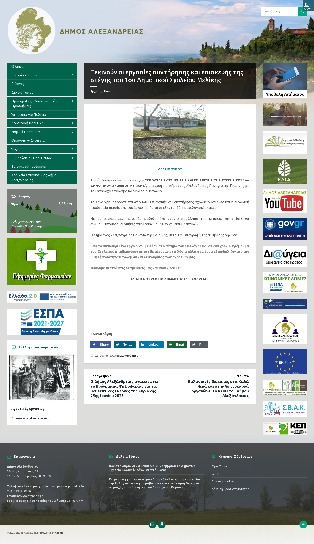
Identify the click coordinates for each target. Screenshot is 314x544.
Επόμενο (242, 376)
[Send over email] (177, 344)
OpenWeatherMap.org (26, 226)
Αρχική (95, 91)
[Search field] (284, 11)
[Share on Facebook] (100, 344)
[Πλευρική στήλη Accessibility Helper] (308, 5)
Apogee (59, 532)
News (108, 91)
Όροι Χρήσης (220, 466)
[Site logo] (75, 53)
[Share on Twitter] (125, 344)
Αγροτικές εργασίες (27, 408)
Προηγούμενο (100, 376)
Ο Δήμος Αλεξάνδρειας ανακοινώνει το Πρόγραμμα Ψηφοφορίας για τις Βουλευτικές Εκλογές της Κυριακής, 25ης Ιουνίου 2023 (124, 388)
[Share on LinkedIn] (151, 344)
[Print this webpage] (199, 344)
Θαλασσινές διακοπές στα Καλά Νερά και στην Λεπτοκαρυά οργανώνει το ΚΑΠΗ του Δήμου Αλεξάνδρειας (218, 388)
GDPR (215, 474)
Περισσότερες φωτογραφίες (30, 418)
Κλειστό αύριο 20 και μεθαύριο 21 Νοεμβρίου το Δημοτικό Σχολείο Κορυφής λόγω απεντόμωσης (152, 468)
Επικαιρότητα (128, 356)
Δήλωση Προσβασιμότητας (230, 489)
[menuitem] (41, 67)
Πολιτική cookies (223, 481)
